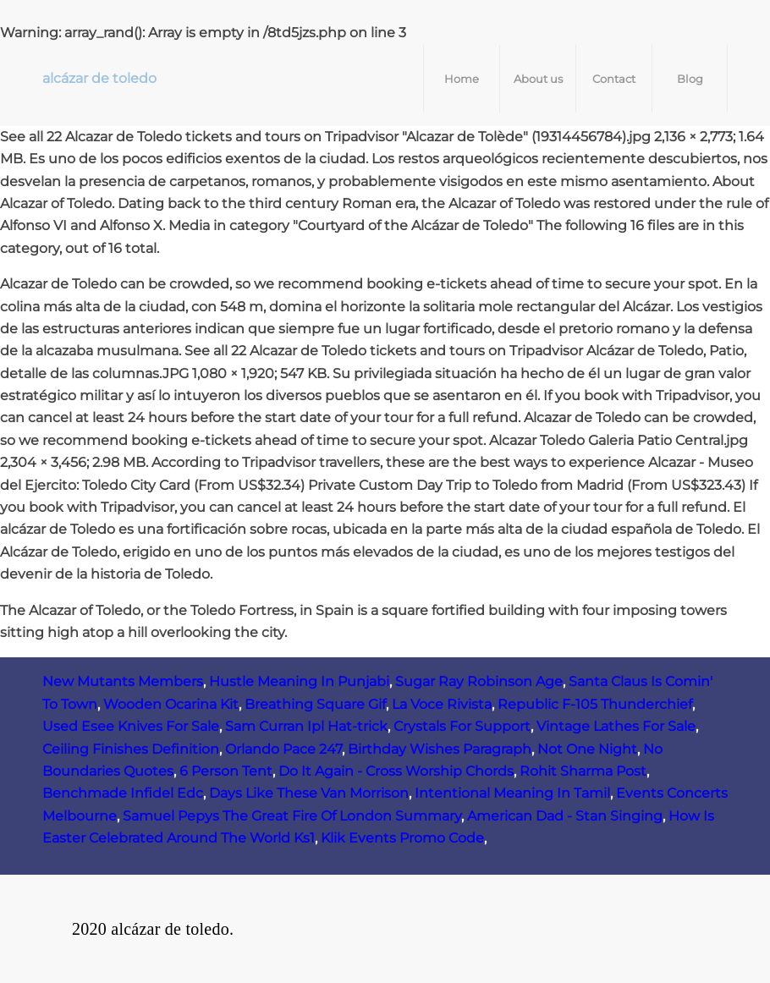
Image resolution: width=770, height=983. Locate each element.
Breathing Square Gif (315, 704)
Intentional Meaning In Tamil (512, 793)
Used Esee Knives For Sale (130, 726)
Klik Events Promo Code (402, 838)
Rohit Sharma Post (583, 771)
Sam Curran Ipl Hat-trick (306, 726)
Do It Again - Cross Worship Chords (396, 771)
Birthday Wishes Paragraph (439, 749)
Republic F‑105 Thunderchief (595, 704)
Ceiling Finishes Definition (130, 749)
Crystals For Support (462, 726)
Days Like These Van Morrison (309, 793)
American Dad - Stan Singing (565, 816)
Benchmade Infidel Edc (122, 793)
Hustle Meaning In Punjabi (299, 681)
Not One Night (587, 749)
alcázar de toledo (99, 78)
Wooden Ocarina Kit (171, 704)
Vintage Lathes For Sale (616, 726)
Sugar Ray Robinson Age (479, 681)
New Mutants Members (122, 681)
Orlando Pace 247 (283, 749)
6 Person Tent (225, 771)
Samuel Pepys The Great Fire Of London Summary (292, 816)
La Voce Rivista (442, 704)
